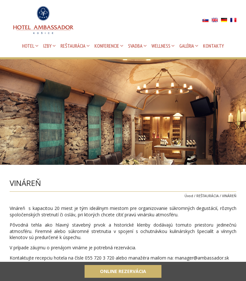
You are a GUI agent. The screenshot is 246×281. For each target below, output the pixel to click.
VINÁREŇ (229, 195)
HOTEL (28, 46)
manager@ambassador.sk (202, 258)
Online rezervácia (123, 271)
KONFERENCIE (106, 46)
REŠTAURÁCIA (73, 46)
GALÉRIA (186, 46)
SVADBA (135, 46)
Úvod (188, 195)
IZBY (47, 46)
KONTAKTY (213, 46)
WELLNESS (161, 46)
